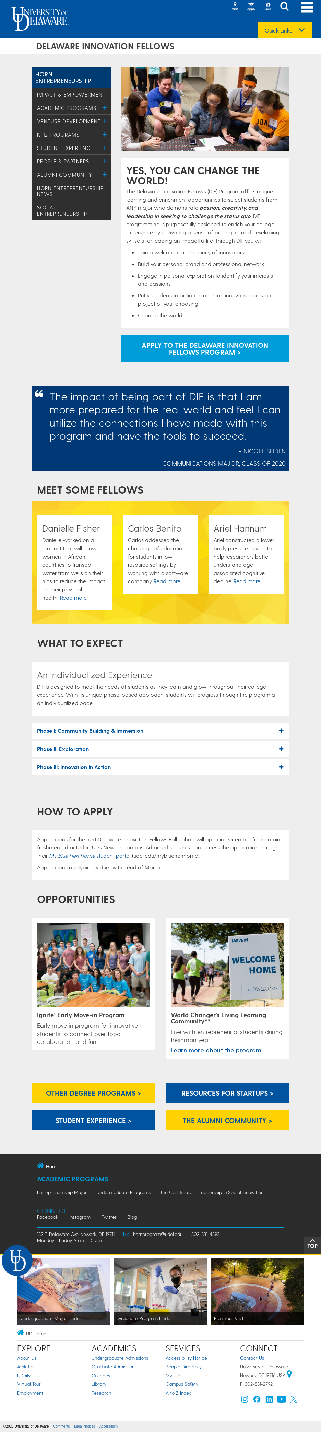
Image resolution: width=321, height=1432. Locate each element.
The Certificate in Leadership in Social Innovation (211, 1192)
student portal (90, 855)
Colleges (101, 1375)
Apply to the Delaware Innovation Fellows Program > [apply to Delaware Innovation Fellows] (205, 348)
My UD (173, 1375)
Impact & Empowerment (71, 94)
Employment (30, 1393)
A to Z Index (178, 1393)
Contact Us (252, 1358)
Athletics (26, 1366)
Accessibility (108, 1426)
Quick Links (278, 30)
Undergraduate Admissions (120, 1358)
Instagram (80, 1217)
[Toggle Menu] (104, 107)
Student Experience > (94, 1120)
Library (99, 1384)
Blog (132, 1217)
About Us (26, 1358)
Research (101, 1393)
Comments (61, 1426)
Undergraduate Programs (123, 1192)
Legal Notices (84, 1426)
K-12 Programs (58, 134)
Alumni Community (64, 174)
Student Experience (65, 148)
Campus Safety (182, 1384)
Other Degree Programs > (93, 1093)
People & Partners (63, 161)
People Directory (184, 1366)
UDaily (24, 1375)
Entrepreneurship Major (62, 1192)
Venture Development (69, 121)
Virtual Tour (29, 1384)
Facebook (47, 1217)
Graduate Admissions (114, 1366)
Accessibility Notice (186, 1358)
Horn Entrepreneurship (63, 77)
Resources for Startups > (227, 1093)
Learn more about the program (216, 1049)
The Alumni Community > (227, 1120)
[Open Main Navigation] (307, 7)
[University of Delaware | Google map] (289, 1375)
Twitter (109, 1217)
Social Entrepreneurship (62, 210)
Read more (73, 597)
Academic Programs (66, 108)
